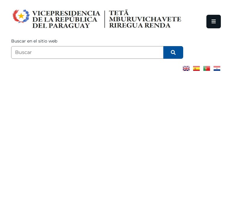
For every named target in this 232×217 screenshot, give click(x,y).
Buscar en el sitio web (34, 41)
